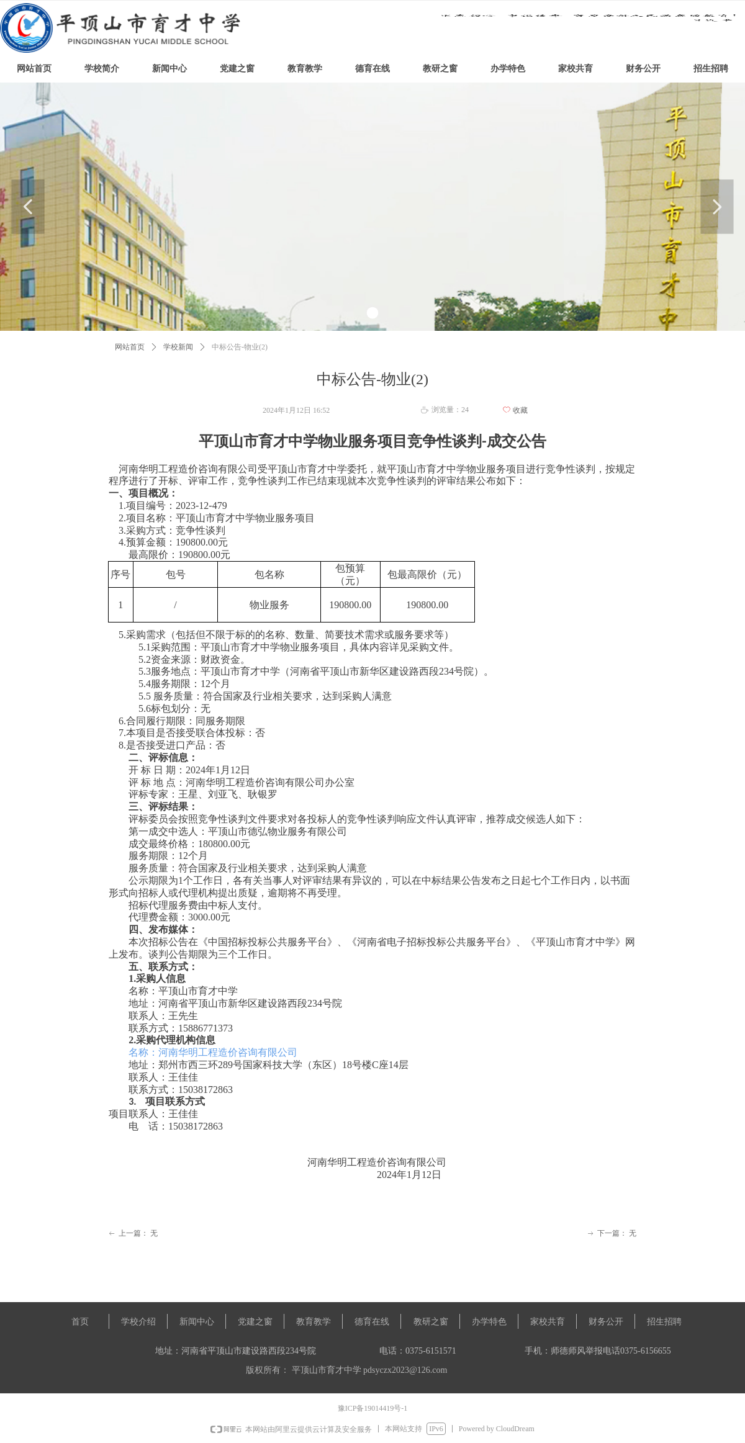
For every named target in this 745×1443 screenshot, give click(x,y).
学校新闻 (178, 347)
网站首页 (130, 347)
